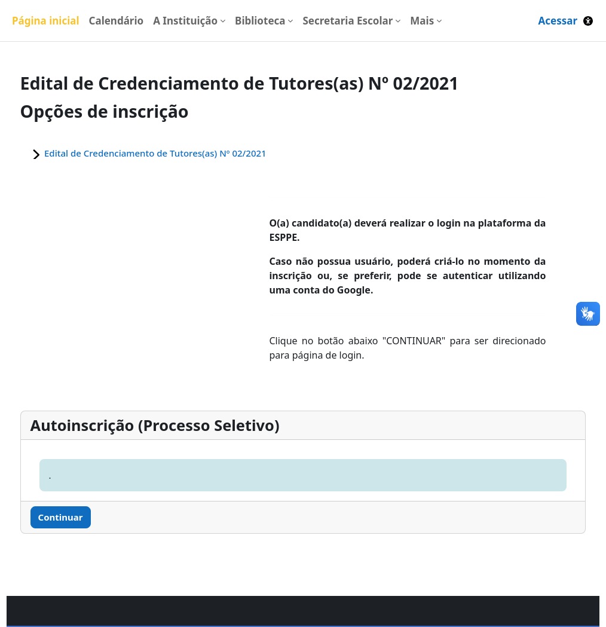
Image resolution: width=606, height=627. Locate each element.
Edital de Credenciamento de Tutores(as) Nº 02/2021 (177, 153)
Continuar (82, 517)
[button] (588, 20)
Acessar (557, 20)
